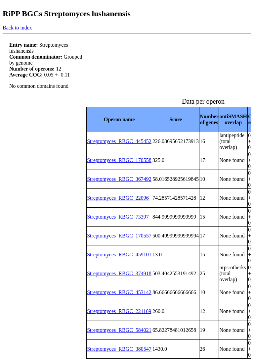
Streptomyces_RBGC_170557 (119, 235)
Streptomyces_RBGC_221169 (119, 311)
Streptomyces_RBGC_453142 (119, 292)
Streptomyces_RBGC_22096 (118, 198)
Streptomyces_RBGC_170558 (119, 160)
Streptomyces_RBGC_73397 (118, 217)
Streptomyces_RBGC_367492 (119, 179)
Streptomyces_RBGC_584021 (119, 330)
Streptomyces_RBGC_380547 (119, 349)
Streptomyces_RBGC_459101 (119, 254)
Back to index (17, 27)
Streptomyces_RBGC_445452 (119, 141)
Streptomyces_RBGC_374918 (119, 273)
